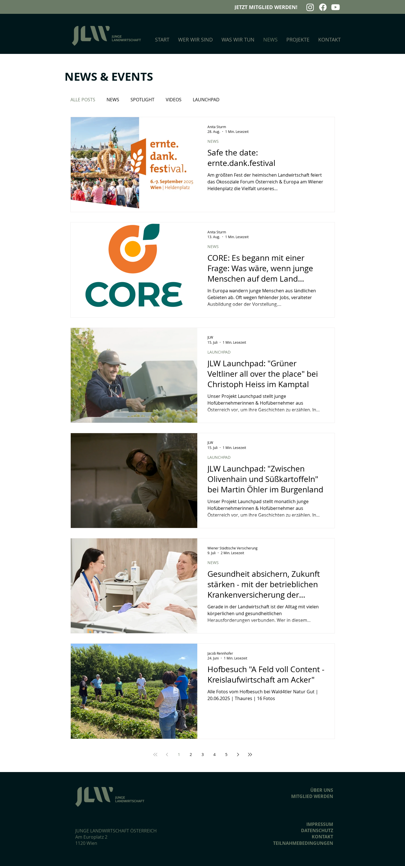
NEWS (113, 100)
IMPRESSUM (319, 824)
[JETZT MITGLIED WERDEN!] (267, 7)
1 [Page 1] (179, 754)
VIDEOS (174, 100)
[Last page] (250, 754)
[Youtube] (335, 7)
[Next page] (238, 754)
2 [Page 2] (191, 754)
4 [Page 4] (214, 754)
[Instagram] (310, 7)
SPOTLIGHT (142, 100)
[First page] (155, 754)
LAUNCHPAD (206, 100)
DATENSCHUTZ (317, 830)
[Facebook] (323, 7)
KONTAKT (322, 837)
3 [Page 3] (203, 754)
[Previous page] (167, 754)
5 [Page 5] (226, 754)
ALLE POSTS (82, 100)
